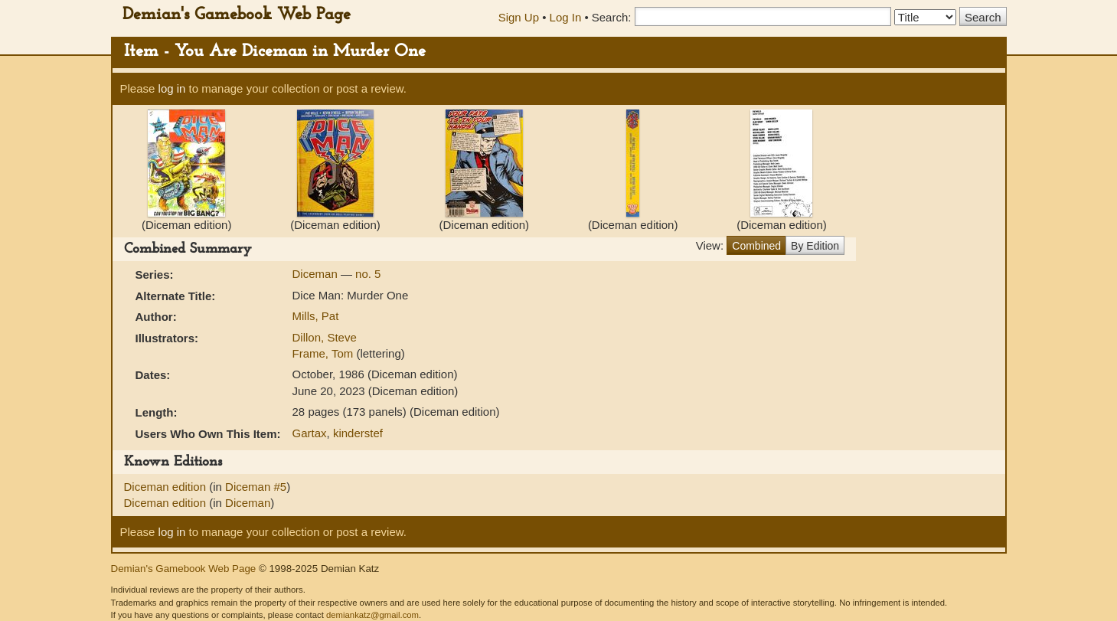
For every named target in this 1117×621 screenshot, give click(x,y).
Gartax (309, 433)
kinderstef (358, 433)
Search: (612, 17)
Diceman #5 (255, 486)
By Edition (815, 246)
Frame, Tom (324, 353)
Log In (566, 17)
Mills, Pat (315, 315)
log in (172, 88)
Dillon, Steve (324, 337)
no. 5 (367, 273)
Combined (756, 246)
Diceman (316, 273)
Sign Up (518, 17)
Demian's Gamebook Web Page (236, 15)
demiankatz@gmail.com (372, 614)
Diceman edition (167, 486)
